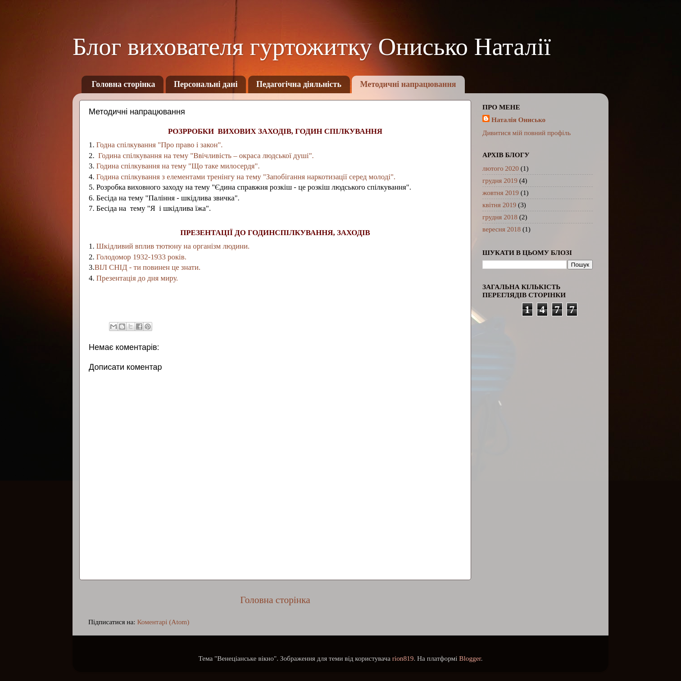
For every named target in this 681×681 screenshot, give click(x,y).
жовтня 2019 (500, 192)
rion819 (403, 658)
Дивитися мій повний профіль (526, 132)
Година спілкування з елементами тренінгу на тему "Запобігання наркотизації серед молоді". (245, 177)
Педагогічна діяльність (298, 84)
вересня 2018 (501, 229)
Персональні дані (206, 84)
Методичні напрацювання (408, 84)
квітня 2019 (499, 205)
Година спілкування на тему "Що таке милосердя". (178, 166)
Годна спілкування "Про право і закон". (159, 145)
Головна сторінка (123, 84)
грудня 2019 (500, 180)
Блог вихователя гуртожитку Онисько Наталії (312, 46)
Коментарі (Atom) (163, 622)
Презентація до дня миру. (137, 278)
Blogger (470, 658)
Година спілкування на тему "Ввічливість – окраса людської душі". (205, 155)
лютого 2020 (500, 168)
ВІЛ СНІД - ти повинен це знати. (148, 267)
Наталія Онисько (518, 119)
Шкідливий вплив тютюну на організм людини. (173, 246)
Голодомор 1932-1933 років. (140, 257)
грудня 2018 (500, 217)
